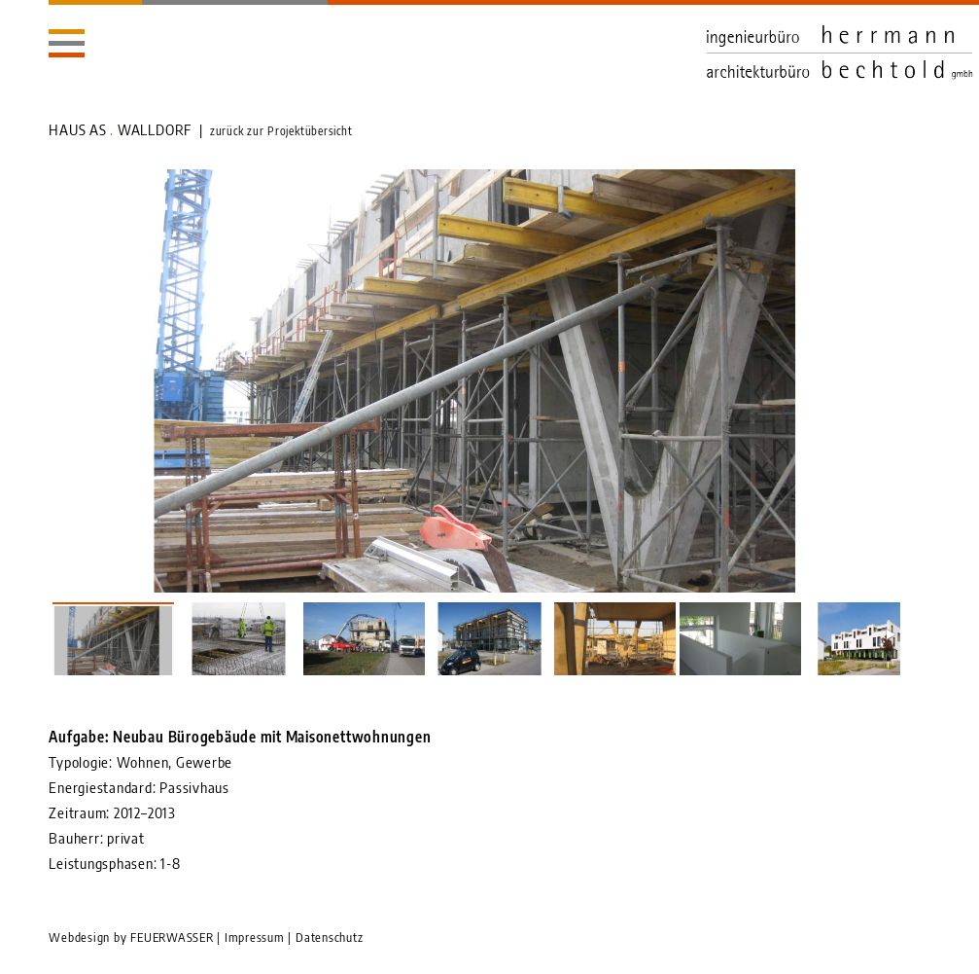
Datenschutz (329, 937)
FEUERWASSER (171, 937)
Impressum (255, 937)
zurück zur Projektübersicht (281, 131)
